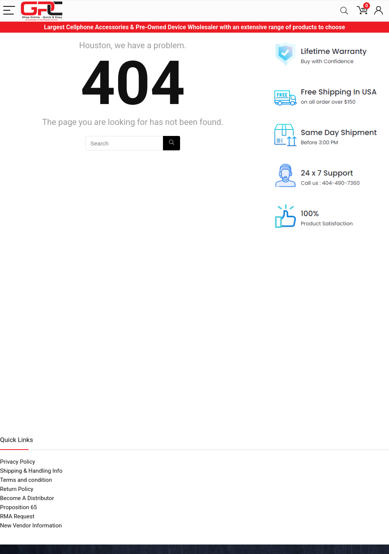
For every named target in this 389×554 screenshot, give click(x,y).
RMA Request (17, 516)
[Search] (344, 11)
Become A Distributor (27, 498)
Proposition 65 (18, 507)
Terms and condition (26, 480)
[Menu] (9, 11)
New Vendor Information (31, 525)
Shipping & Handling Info (31, 470)
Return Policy (16, 489)
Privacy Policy (17, 461)
